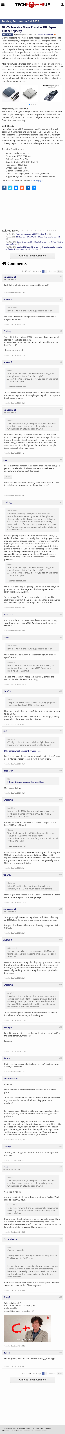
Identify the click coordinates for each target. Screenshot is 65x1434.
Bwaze (6, 1058)
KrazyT (6, 1297)
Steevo (6, 637)
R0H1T (6, 1352)
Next (60, 271)
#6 (61, 460)
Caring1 (7, 1146)
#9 (61, 637)
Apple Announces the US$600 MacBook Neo (32, 234)
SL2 (5, 459)
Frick (5, 1167)
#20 (60, 1078)
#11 (60, 731)
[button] (29, 104)
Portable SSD (45, 231)
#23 (60, 1239)
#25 (60, 1353)
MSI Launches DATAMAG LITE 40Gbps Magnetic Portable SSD (38, 237)
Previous (52, 271)
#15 (60, 909)
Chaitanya (8, 799)
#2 (61, 299)
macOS (30, 231)
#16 (60, 940)
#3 (61, 331)
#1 (61, 277)
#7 (61, 502)
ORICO (37, 231)
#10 (60, 691)
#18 (60, 1027)
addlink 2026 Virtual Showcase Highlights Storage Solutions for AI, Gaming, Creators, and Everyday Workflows (34, 248)
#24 (60, 1297)
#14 (60, 875)
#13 (60, 800)
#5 (61, 410)
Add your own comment (32, 255)
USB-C (54, 231)
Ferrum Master (10, 1078)
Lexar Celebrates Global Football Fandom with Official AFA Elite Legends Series (34, 243)
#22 (60, 1167)
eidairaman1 (9, 276)
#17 (60, 985)
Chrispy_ (7, 331)
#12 (60, 771)
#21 (60, 1146)
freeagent (8, 1027)
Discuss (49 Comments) (45, 34)
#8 (61, 614)
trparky (7, 874)
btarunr (19, 34)
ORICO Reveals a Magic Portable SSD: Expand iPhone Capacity (29, 29)
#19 (60, 1058)
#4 (61, 362)
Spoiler (8, 477)
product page (36, 180)
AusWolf (7, 299)
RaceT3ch (8, 614)
